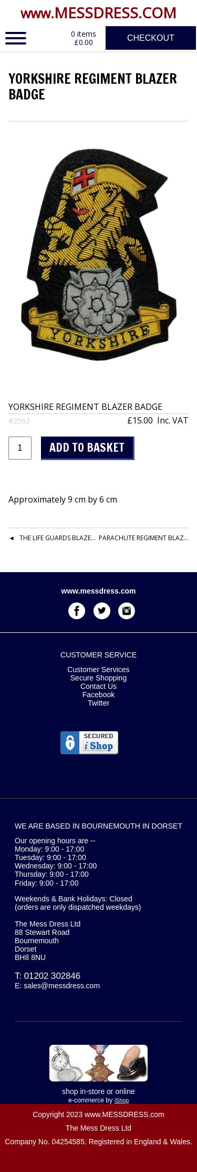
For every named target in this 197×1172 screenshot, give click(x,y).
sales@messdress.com (62, 985)
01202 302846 (52, 976)
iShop (122, 1100)
